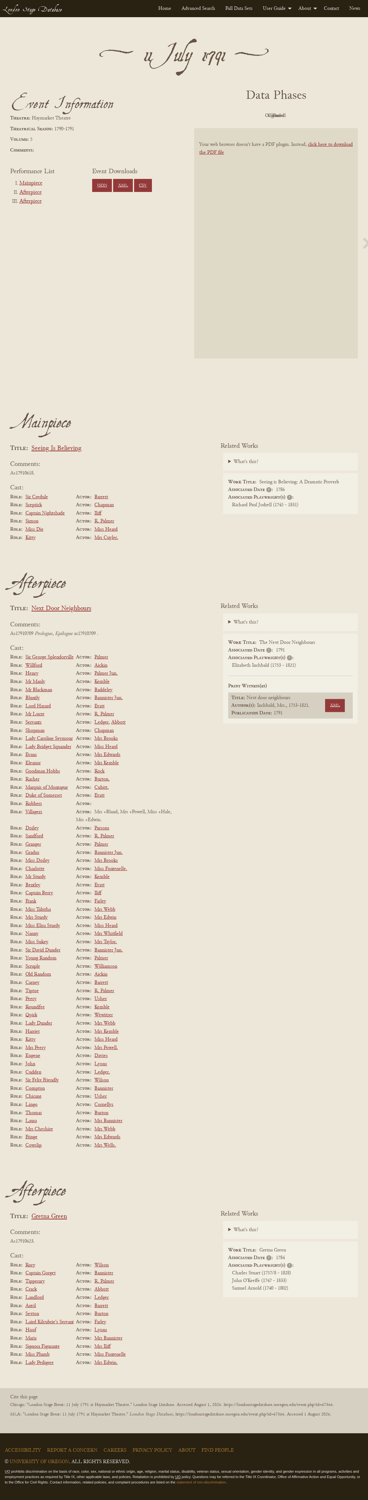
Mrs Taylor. (105, 941)
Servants (33, 722)
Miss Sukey (36, 941)
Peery (31, 998)
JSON (102, 185)
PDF (222, 115)
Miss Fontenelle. (110, 868)
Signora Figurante (42, 1346)
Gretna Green (49, 1216)
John (30, 1064)
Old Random (38, 974)
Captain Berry (39, 893)
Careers (115, 1450)
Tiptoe (32, 990)
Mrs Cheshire (39, 1129)
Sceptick (33, 505)
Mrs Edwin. (106, 1362)
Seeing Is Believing (56, 448)
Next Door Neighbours (61, 608)
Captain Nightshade (45, 513)
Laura (31, 1120)
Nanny (31, 933)
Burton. (102, 779)
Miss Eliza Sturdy (42, 925)
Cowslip (33, 1145)
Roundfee (35, 1007)
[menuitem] (164, 9)
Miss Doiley (37, 860)
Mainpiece (30, 183)
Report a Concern (72, 1450)
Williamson (105, 966)
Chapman (104, 505)
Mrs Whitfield (108, 933)
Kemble (102, 681)
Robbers (33, 803)
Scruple (32, 966)
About (304, 8)
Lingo (31, 1104)
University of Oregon (39, 1461)
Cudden (33, 1072)
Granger (33, 844)
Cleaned (292, 115)
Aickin (100, 665)
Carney (32, 982)
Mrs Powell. (106, 1047)
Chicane (33, 1096)
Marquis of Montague (46, 787)
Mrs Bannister (108, 1120)
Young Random (41, 958)
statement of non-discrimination (201, 1482)
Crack (31, 1289)
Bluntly (32, 697)
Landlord (34, 1297)
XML (123, 185)
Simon (31, 521)
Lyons (100, 1064)
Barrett (101, 497)
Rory (30, 1265)
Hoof (30, 1330)
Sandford (34, 836)
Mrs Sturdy (36, 917)
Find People (217, 1450)
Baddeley (103, 689)
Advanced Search (198, 8)
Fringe (31, 1137)
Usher (100, 998)
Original (257, 115)
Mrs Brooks (106, 738)
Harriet (32, 1031)
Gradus (32, 852)
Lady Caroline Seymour (49, 738)
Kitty (30, 537)
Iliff (97, 513)
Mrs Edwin (105, 917)
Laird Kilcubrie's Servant (49, 1322)
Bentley (32, 885)
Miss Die (34, 529)
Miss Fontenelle (110, 1354)
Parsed (327, 115)
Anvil (30, 1305)
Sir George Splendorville (49, 657)
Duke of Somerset (43, 795)
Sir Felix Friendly (42, 1080)
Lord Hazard (38, 706)
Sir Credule (36, 497)
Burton (101, 1112)
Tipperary (35, 1281)
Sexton (32, 1313)
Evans (31, 754)
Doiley (32, 828)
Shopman (34, 730)
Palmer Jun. (106, 673)
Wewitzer (103, 1015)
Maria (31, 1338)
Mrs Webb (104, 909)
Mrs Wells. (105, 1145)
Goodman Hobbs (42, 771)
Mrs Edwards (107, 754)
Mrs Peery (35, 1047)
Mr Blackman (38, 689)
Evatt (99, 706)
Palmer (101, 657)
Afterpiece (30, 192)
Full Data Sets (239, 8)
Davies (101, 1055)
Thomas (33, 1112)
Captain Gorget (40, 1273)
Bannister (103, 1088)
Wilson (101, 1080)
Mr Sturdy (35, 876)
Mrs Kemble (106, 763)
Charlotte (34, 868)
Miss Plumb (37, 1354)
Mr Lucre (34, 714)
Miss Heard (106, 529)
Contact (331, 8)
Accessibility (23, 1450)
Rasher (32, 779)
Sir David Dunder (42, 950)
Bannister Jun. (108, 697)
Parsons (101, 828)
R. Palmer (104, 521)
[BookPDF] (276, 247)
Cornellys (103, 1104)
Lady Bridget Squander (48, 746)
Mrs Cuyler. (106, 537)
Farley (100, 901)
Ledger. (102, 1072)
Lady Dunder (38, 1023)
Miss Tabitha (38, 909)
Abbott (118, 722)
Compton (35, 1088)
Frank (30, 901)
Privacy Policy (152, 1450)
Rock (99, 771)
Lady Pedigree (39, 1362)
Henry (31, 673)
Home (164, 8)
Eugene (32, 1055)
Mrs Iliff (102, 1346)
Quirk (31, 1015)
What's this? (246, 461)
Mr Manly (35, 681)
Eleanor (33, 763)
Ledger (101, 722)
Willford (33, 665)
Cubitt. (101, 787)
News (354, 8)
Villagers (33, 812)
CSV (143, 185)
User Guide (274, 8)
